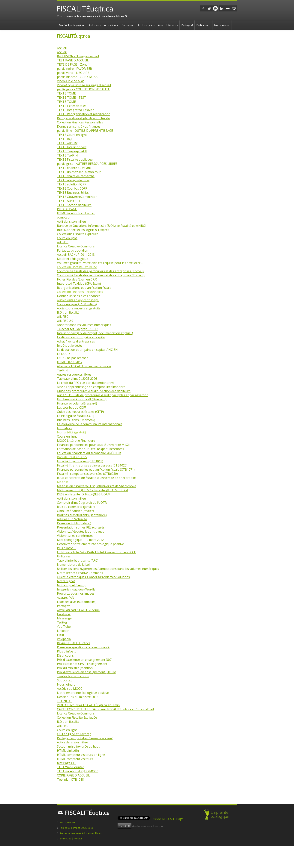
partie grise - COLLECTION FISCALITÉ (83, 89)
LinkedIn (63, 631)
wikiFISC (62, 242)
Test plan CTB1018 (70, 779)
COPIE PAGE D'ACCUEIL (73, 775)
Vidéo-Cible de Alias (70, 81)
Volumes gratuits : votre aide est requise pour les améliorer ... (100, 263)
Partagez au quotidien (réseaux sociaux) (85, 738)
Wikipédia (64, 639)
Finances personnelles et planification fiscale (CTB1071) (96, 469)
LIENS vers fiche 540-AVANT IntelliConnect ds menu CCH (96, 552)
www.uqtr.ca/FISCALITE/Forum (78, 610)
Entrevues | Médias (71, 838)
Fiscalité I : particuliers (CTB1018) (80, 461)
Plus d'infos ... (66, 548)
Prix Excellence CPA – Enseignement (82, 664)
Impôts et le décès (69, 345)
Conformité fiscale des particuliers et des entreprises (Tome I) (100, 271)
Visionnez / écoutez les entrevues (80, 531)
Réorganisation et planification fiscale (83, 118)
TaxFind (62, 370)
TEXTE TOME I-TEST (71, 97)
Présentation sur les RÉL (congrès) (81, 527)
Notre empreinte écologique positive (83, 693)
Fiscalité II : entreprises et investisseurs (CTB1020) (92, 465)
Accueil (62, 48)
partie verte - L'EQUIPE (73, 73)
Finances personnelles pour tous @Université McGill (93, 445)
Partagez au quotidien (72, 250)
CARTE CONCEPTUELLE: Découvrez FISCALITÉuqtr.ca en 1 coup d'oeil (105, 709)
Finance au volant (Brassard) (77, 403)
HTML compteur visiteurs (75, 759)
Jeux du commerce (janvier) (76, 507)
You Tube (64, 626)
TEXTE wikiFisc (67, 143)
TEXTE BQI (64, 139)
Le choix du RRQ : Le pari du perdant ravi (85, 383)
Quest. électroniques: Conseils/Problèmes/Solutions (93, 577)
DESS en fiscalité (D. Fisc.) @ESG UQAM (83, 494)
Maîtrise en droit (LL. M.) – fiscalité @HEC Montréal (92, 490)
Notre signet (66, 581)
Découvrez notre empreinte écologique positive (90, 544)
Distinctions (203, 25)
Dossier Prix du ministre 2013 (77, 697)
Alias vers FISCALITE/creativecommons (84, 366)
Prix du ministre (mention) (75, 668)
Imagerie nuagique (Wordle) (76, 589)
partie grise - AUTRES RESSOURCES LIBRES (87, 164)
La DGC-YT (64, 354)
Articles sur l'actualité (72, 519)
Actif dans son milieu (150, 25)
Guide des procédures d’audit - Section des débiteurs (93, 391)
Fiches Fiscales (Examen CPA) (77, 279)
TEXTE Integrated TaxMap (75, 110)
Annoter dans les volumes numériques (84, 325)
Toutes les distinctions (73, 676)
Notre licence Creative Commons (80, 573)
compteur (64, 217)
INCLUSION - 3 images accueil (78, 56)
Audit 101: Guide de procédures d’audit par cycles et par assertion (102, 395)
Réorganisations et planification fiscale (84, 288)
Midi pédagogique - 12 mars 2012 (80, 540)
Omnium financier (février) (75, 511)
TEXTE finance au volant (74, 168)
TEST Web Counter (70, 767)
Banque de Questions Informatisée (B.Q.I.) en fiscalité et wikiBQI (101, 226)
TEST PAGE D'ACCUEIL (73, 60)
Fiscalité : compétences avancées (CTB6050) (87, 474)
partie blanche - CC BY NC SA (77, 77)
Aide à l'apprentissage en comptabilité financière (91, 387)
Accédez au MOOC (69, 688)
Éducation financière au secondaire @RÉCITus (89, 453)
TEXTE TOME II (67, 102)
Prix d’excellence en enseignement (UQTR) (86, 672)
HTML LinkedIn (68, 750)
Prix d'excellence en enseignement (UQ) (84, 660)
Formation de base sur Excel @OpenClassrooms (90, 449)
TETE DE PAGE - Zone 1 (73, 64)
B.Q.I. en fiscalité (68, 312)
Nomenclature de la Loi (73, 564)
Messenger (65, 618)
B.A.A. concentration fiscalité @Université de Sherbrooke (96, 478)
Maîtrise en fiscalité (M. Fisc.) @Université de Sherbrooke (96, 486)
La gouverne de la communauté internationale (89, 424)
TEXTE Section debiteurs (74, 205)
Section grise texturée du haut (78, 746)
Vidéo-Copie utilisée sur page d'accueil (84, 85)
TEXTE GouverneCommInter (77, 197)
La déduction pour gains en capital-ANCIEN (87, 350)
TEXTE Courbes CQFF (72, 188)
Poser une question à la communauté (83, 647)
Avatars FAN (65, 598)
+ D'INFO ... (64, 701)
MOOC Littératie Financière (76, 440)
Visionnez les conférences (75, 536)
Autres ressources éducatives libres (81, 833)
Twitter (62, 622)
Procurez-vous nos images (75, 593)
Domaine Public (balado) (74, 523)
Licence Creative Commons (76, 246)
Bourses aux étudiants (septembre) (82, 515)
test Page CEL (66, 763)
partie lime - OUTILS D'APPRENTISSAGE (85, 131)
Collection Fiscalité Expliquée (77, 717)
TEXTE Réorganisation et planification (83, 114)
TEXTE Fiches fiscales (71, 106)
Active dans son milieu (72, 742)
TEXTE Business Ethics (73, 193)
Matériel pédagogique (72, 25)
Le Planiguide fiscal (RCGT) (75, 416)
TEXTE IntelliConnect (71, 147)
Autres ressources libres (103, 25)
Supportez (64, 680)
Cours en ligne (67, 238)
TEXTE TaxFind (67, 155)
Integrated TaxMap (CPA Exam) (79, 283)
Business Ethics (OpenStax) (76, 420)
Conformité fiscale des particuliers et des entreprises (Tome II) (101, 275)
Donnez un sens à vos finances (78, 126)
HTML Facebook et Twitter (76, 213)
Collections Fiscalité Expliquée (77, 234)
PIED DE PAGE (67, 209)
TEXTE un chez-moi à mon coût (79, 172)
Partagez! (187, 25)
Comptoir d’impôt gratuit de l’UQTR (82, 502)
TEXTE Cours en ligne (72, 135)
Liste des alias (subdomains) (76, 602)
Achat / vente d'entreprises (76, 341)
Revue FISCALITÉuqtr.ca (73, 643)
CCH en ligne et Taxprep (74, 734)
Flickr (60, 635)
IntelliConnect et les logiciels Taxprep (83, 230)
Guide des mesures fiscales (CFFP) (80, 412)
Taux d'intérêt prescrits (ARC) (77, 560)
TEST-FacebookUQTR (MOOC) (78, 771)
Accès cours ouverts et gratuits (78, 308)
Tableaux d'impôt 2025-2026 (77, 379)
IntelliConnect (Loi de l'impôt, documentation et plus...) (95, 333)
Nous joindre (222, 25)
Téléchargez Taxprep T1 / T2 (77, 329)
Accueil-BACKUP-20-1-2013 (76, 255)
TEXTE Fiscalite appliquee (75, 159)
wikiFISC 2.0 (65, 321)
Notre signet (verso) (71, 585)
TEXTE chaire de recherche (75, 176)
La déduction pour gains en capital (81, 337)
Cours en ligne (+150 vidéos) (77, 304)
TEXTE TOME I (67, 93)
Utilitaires (172, 25)
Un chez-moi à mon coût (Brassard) (81, 399)
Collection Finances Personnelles (80, 122)
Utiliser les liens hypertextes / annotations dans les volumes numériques (108, 569)
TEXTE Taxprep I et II (72, 151)
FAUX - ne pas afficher (72, 358)
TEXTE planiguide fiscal (73, 180)
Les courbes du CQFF (71, 407)
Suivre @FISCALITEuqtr (168, 819)
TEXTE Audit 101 (68, 201)
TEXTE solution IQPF (71, 184)
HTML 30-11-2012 (69, 362)
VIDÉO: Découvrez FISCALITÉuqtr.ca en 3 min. (88, 705)
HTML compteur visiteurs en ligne (81, 755)
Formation (128, 25)
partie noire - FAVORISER (74, 69)
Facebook (63, 614)
